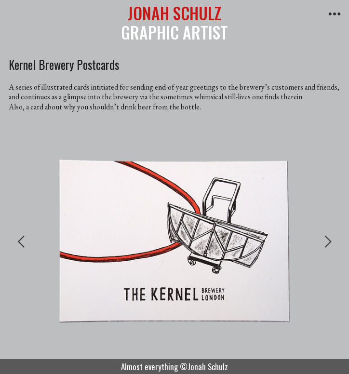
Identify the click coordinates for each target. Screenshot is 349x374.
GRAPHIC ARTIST (174, 22)
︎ (334, 14)
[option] (174, 241)
